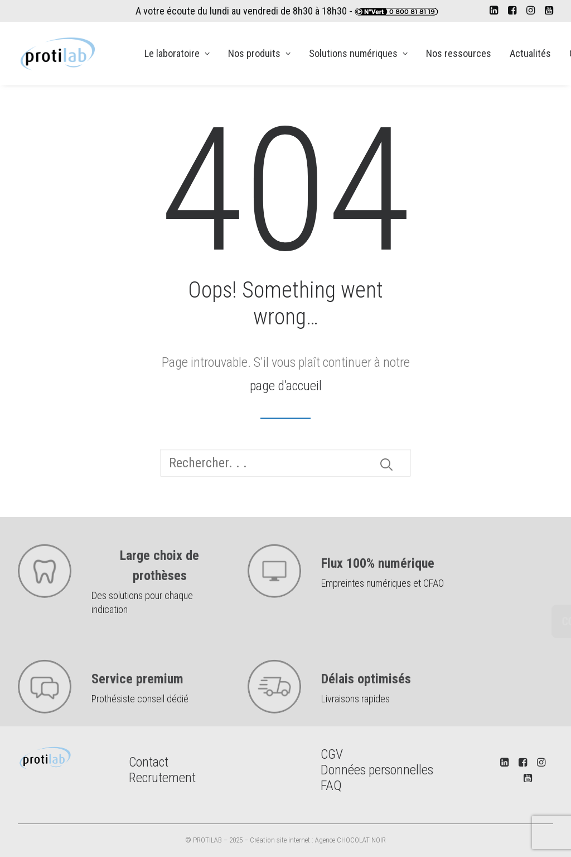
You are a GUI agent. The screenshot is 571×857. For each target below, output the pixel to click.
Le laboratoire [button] (177, 53)
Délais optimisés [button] (366, 702)
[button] (494, 10)
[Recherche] (285, 463)
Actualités (530, 53)
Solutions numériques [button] (358, 53)
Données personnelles (377, 770)
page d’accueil (286, 386)
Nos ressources (458, 53)
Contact (148, 762)
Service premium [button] (137, 702)
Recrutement (162, 778)
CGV (332, 754)
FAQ (331, 785)
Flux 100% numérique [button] (377, 586)
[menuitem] (494, 10)
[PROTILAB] (58, 53)
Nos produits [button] (259, 53)
